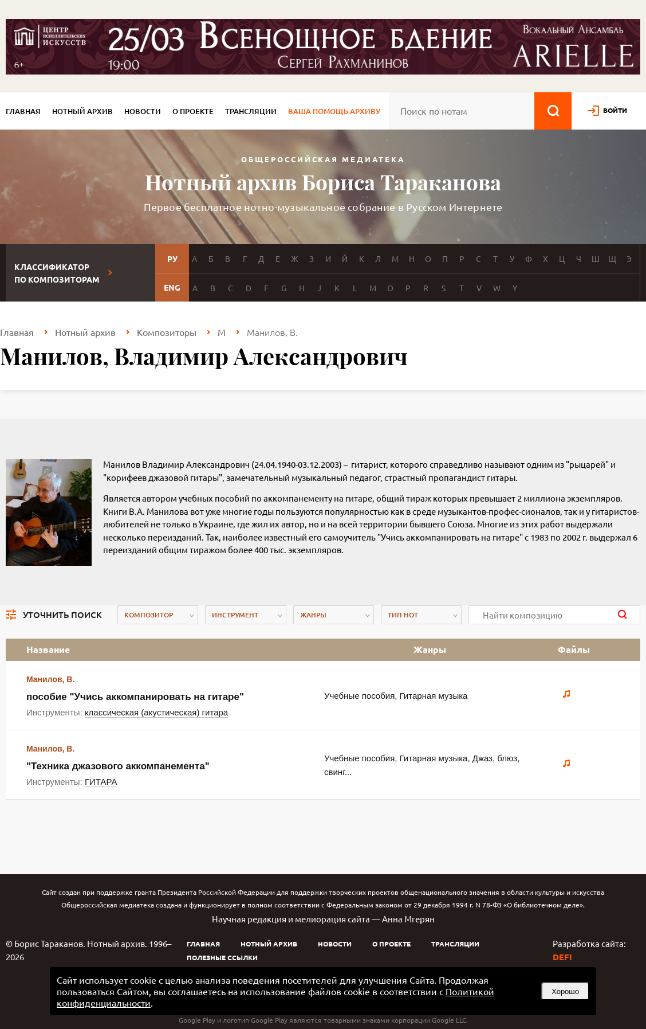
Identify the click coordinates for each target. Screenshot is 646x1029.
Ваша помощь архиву (334, 111)
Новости (142, 111)
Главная (23, 111)
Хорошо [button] (565, 991)
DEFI (562, 957)
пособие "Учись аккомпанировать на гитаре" (135, 696)
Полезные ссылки (222, 957)
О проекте (193, 111)
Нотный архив (82, 111)
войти (615, 110)
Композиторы (166, 332)
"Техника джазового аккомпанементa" (118, 766)
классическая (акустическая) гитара (156, 712)
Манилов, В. (50, 679)
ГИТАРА (101, 782)
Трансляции (251, 111)
